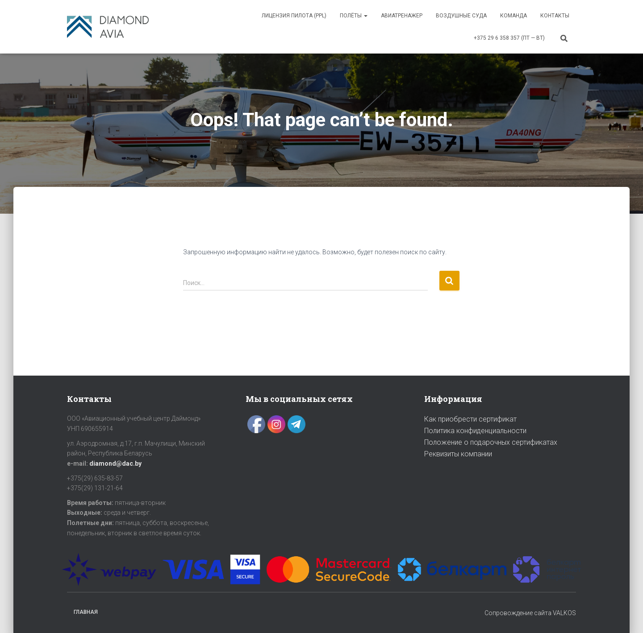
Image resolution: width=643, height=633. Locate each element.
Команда (513, 15)
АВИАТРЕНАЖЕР (401, 15)
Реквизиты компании (458, 454)
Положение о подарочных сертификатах (490, 442)
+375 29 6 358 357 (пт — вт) (509, 38)
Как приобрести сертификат (470, 419)
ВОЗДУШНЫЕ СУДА (461, 15)
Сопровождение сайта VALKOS (530, 612)
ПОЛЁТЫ (353, 15)
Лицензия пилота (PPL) (294, 15)
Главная (86, 612)
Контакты (554, 15)
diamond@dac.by (115, 463)
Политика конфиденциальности (475, 430)
